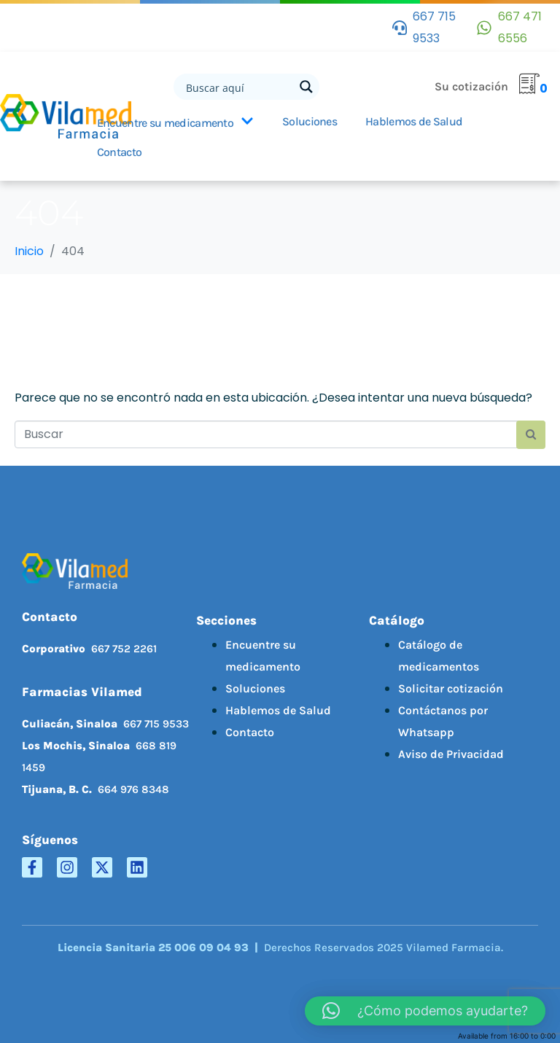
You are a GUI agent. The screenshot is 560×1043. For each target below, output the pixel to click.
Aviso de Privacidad (451, 754)
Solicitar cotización (450, 688)
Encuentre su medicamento (175, 122)
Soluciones (309, 121)
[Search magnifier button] (306, 86)
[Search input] (238, 86)
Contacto (119, 152)
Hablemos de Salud (278, 710)
